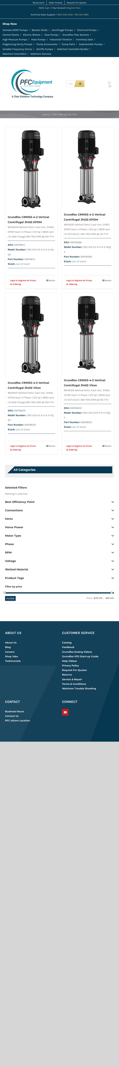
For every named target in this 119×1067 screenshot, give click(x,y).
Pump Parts (68, 44)
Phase (59, 544)
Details (52, 280)
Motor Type (59, 535)
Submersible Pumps (90, 44)
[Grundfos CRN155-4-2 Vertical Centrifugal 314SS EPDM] (31, 169)
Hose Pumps (38, 39)
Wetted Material (59, 569)
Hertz (59, 518)
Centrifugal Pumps (62, 30)
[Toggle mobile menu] (109, 83)
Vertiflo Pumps (44, 49)
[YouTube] (65, 712)
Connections (59, 510)
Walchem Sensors (41, 53)
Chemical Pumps (87, 30)
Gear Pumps (51, 34)
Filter (10, 598)
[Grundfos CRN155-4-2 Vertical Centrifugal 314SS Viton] (31, 335)
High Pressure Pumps (15, 39)
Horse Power (59, 527)
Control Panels (11, 34)
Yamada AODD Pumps (15, 30)
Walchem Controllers (14, 53)
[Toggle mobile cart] (109, 86)
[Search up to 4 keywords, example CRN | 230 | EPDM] (70, 83)
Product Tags (59, 578)
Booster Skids (40, 30)
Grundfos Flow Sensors (76, 34)
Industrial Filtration (61, 39)
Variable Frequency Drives (17, 49)
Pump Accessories (47, 44)
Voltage (59, 561)
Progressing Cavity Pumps (17, 44)
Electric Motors (31, 34)
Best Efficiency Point (59, 502)
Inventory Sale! (84, 39)
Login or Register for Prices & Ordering (23, 282)
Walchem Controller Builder (72, 49)
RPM (59, 552)
